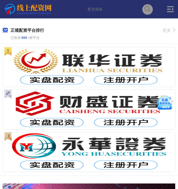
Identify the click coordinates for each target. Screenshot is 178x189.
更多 (169, 30)
